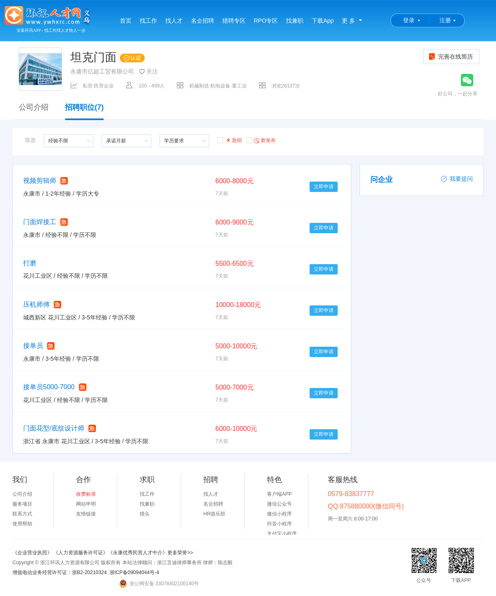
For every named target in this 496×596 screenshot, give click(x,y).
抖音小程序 (279, 524)
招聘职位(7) (84, 111)
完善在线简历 (450, 56)
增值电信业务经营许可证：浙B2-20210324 (59, 572)
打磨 (29, 263)
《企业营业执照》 (32, 553)
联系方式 (22, 514)
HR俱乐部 (214, 514)
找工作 (148, 20)
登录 (409, 20)
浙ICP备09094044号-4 (134, 572)
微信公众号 (279, 504)
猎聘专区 (234, 20)
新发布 (261, 140)
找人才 (174, 20)
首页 (125, 20)
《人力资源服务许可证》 (80, 553)
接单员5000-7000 (49, 386)
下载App (323, 20)
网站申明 (86, 504)
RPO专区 (266, 20)
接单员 (33, 345)
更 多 (348, 20)
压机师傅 (36, 304)
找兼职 (294, 20)
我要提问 (457, 178)
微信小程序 (279, 514)
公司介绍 (33, 107)
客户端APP (279, 494)
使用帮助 (22, 524)
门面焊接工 (39, 221)
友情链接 (86, 514)
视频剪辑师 (39, 180)
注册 (445, 20)
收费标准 (86, 494)
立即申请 (324, 186)
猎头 (145, 514)
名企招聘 (202, 20)
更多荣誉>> (180, 553)
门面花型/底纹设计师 (53, 428)
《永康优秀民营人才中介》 (137, 553)
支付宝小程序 (282, 534)
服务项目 (22, 504)
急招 (229, 139)
